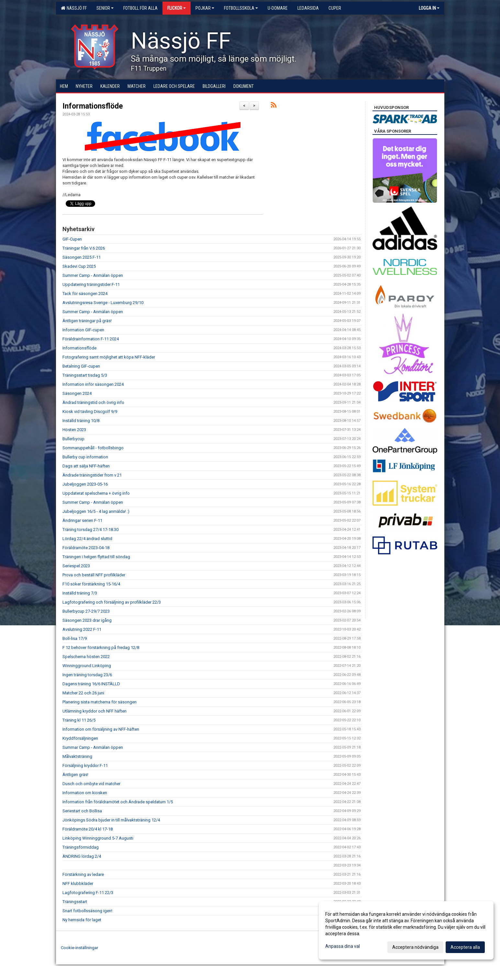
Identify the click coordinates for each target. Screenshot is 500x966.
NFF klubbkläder (77, 883)
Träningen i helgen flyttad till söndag (96, 556)
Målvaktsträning (77, 756)
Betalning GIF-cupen (81, 366)
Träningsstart (74, 901)
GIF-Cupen (72, 239)
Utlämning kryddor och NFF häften (94, 711)
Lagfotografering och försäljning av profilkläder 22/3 (111, 602)
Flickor (176, 8)
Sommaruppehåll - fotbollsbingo (93, 447)
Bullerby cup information (85, 456)
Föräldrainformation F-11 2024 (90, 338)
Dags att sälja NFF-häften (86, 466)
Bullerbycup (73, 438)
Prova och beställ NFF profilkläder (93, 574)
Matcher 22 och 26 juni (83, 692)
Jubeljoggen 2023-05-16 (85, 484)
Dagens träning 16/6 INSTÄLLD (91, 683)
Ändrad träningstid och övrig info (93, 402)
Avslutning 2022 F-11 (81, 629)
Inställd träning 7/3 (79, 593)
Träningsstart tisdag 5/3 (84, 375)
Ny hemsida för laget (81, 919)
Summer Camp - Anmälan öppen (92, 275)
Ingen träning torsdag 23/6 (87, 674)
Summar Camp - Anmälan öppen (92, 747)
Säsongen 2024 (77, 393)
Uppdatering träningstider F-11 (91, 284)
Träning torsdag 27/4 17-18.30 (90, 529)
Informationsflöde (92, 106)
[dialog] (406, 930)
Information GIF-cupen (83, 329)
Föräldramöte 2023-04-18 (85, 547)
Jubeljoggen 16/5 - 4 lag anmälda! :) (95, 511)
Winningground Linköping (86, 665)
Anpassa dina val (342, 946)
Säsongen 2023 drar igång (87, 620)
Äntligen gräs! (75, 774)
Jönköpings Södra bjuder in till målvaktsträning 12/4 (111, 820)
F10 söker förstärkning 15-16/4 (91, 584)
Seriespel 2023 (76, 565)
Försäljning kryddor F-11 (85, 765)
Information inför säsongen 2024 (93, 384)
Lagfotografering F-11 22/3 (87, 892)
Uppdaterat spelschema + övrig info (96, 493)
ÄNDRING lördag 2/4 (81, 856)
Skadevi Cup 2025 (79, 266)
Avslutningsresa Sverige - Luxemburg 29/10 (102, 302)
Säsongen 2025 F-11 (81, 257)
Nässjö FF (74, 8)
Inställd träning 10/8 (80, 420)
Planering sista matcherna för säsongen (99, 702)
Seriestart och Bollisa (82, 810)
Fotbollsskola (241, 8)
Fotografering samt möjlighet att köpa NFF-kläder (108, 357)
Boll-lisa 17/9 (74, 638)
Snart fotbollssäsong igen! (87, 910)
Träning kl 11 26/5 (78, 720)
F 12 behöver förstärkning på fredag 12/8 (100, 647)
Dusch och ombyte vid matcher (91, 783)
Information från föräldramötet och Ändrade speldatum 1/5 (117, 801)
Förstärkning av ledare (83, 874)
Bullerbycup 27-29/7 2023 (86, 611)
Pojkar (204, 8)
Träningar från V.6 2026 (83, 248)
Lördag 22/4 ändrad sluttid (87, 538)
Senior (105, 8)
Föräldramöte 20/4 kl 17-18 (87, 829)
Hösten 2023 (74, 429)
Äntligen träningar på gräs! (87, 320)
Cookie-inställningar (79, 947)
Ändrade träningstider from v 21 (92, 475)
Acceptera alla (465, 947)
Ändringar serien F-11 (82, 520)
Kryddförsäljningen (80, 738)
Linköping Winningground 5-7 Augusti (97, 838)
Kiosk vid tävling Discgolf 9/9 (89, 411)
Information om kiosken (84, 792)
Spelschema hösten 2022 (86, 656)
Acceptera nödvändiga (415, 947)
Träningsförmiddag (80, 847)
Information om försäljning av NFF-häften (100, 729)
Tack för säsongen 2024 (84, 293)
